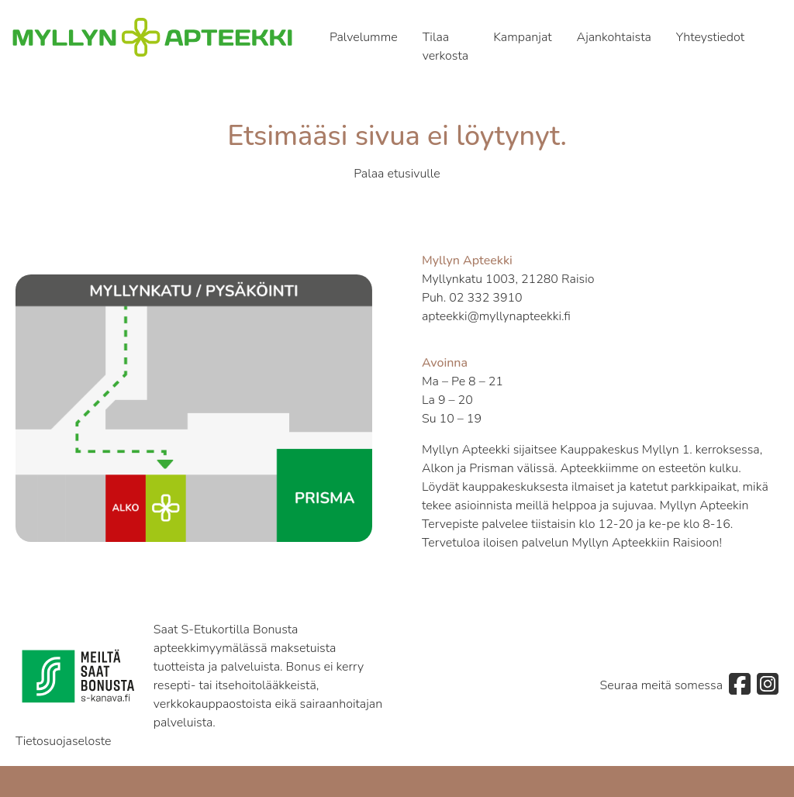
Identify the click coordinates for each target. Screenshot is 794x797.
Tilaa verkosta (446, 46)
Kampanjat (522, 37)
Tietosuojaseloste (64, 741)
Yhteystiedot (710, 37)
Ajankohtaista (614, 37)
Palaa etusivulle (397, 173)
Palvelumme (364, 37)
